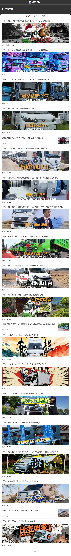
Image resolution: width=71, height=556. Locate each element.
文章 (35, 16)
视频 (43, 16)
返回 (67, 538)
